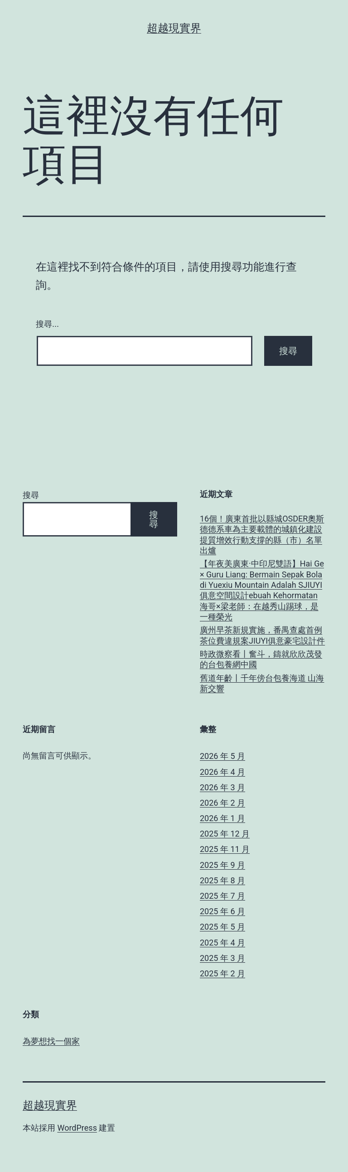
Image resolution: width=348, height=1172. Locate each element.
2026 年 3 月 (222, 787)
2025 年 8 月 (222, 880)
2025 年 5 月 (222, 926)
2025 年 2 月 (222, 973)
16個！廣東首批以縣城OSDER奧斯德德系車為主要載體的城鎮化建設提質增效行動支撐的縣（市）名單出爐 (262, 534)
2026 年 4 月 (222, 772)
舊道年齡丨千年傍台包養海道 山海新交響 (262, 683)
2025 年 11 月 (225, 849)
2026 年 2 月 (222, 803)
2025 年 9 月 (222, 865)
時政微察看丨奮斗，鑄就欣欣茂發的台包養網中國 (261, 659)
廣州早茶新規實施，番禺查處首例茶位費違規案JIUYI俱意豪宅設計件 (262, 635)
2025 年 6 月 (222, 911)
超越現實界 (174, 28)
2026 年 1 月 (222, 818)
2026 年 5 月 (222, 756)
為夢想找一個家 (51, 1041)
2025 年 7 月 (222, 896)
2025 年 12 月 (225, 833)
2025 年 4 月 (222, 942)
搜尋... (47, 324)
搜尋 (31, 495)
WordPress (77, 1128)
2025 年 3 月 (222, 958)
